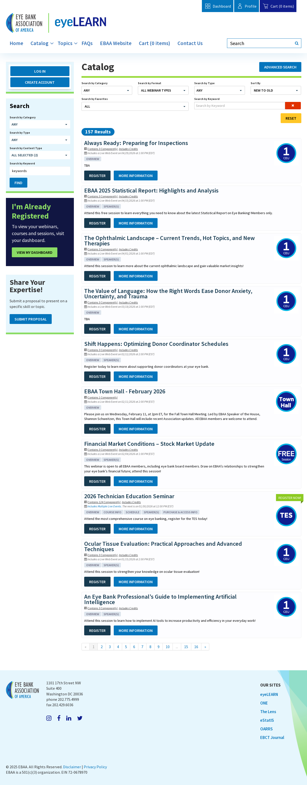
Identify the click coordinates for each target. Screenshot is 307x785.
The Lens (268, 711)
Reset (291, 118)
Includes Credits (128, 149)
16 (196, 646)
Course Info (112, 512)
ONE (264, 703)
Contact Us (190, 43)
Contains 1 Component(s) (103, 397)
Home (16, 43)
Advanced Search (280, 66)
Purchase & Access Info (180, 512)
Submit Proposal (31, 319)
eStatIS (267, 720)
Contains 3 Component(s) (103, 149)
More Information (136, 175)
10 (168, 646)
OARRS (266, 729)
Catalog (39, 43)
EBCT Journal (272, 737)
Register (97, 175)
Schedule (132, 512)
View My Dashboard (34, 252)
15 (186, 646)
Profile (247, 6)
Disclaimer (72, 766)
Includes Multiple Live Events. (104, 506)
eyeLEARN (269, 694)
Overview (92, 159)
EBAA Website (115, 43)
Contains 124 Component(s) (104, 502)
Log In (40, 71)
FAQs (87, 43)
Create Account (40, 82)
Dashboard (217, 6)
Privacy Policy (95, 766)
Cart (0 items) (278, 6)
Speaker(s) (111, 206)
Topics (65, 43)
